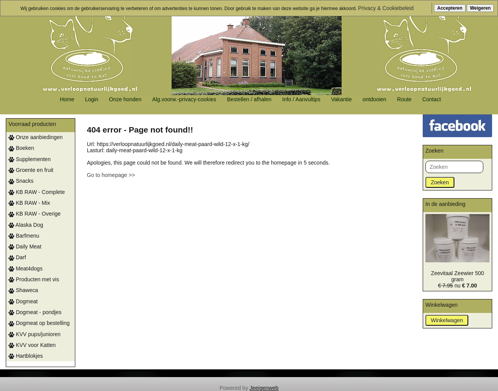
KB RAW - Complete (36, 192)
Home (67, 99)
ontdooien (374, 99)
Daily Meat (24, 246)
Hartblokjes (25, 356)
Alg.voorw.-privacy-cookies (184, 99)
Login (91, 99)
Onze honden (125, 99)
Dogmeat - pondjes (34, 312)
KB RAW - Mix (29, 203)
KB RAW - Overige (34, 214)
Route (404, 99)
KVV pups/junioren (34, 334)
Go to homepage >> (111, 175)
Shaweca (23, 290)
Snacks (21, 181)
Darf (17, 257)
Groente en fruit (30, 170)
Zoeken (440, 182)
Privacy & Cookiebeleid (386, 8)
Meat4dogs (25, 268)
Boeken (21, 148)
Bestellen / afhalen (249, 99)
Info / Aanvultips (301, 99)
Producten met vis (33, 279)
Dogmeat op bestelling (38, 323)
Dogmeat (23, 301)
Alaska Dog (25, 225)
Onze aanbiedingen (35, 137)
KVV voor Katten (32, 345)
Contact (431, 99)
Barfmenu (23, 236)
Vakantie (341, 99)
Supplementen (29, 159)
